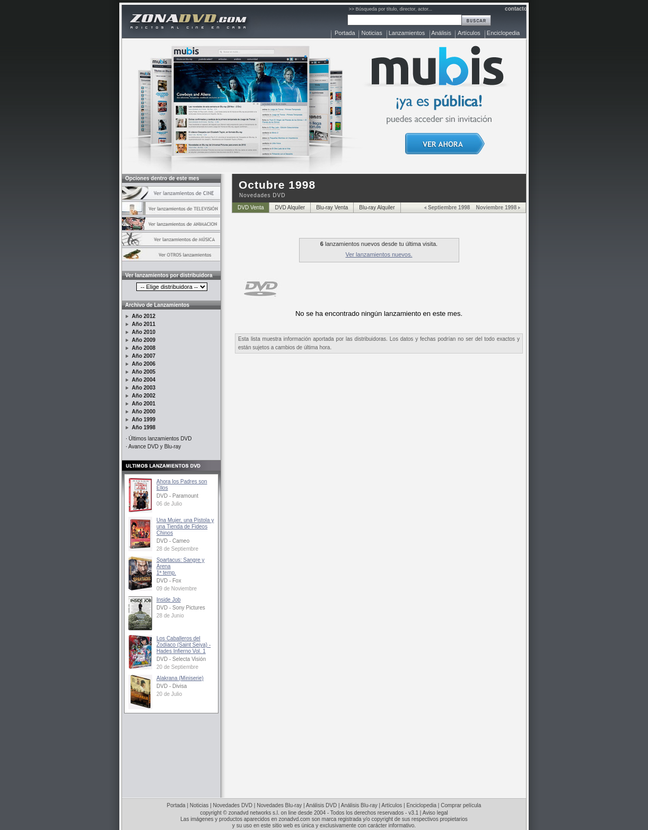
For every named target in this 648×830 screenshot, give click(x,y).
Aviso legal (435, 813)
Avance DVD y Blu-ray (154, 446)
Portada (345, 33)
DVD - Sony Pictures (180, 608)
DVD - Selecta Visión (181, 659)
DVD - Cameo (172, 541)
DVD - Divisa (171, 686)
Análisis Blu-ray (359, 805)
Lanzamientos (407, 33)
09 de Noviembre (176, 588)
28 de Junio (170, 616)
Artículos (469, 33)
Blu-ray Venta (332, 207)
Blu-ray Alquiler (377, 207)
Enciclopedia (503, 33)
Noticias (372, 33)
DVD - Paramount (177, 496)
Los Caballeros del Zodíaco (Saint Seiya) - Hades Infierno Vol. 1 (183, 644)
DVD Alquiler (290, 207)
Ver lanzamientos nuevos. (379, 254)
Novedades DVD (232, 805)
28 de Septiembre (177, 549)
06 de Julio (169, 504)
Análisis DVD (321, 805)
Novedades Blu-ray (279, 805)
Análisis (441, 33)
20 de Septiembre (177, 667)
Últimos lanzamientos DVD (160, 439)
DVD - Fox (168, 581)
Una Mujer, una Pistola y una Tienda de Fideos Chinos (185, 526)
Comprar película (461, 805)
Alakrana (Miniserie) (180, 678)
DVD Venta (251, 207)
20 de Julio (169, 694)
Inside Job (168, 600)
